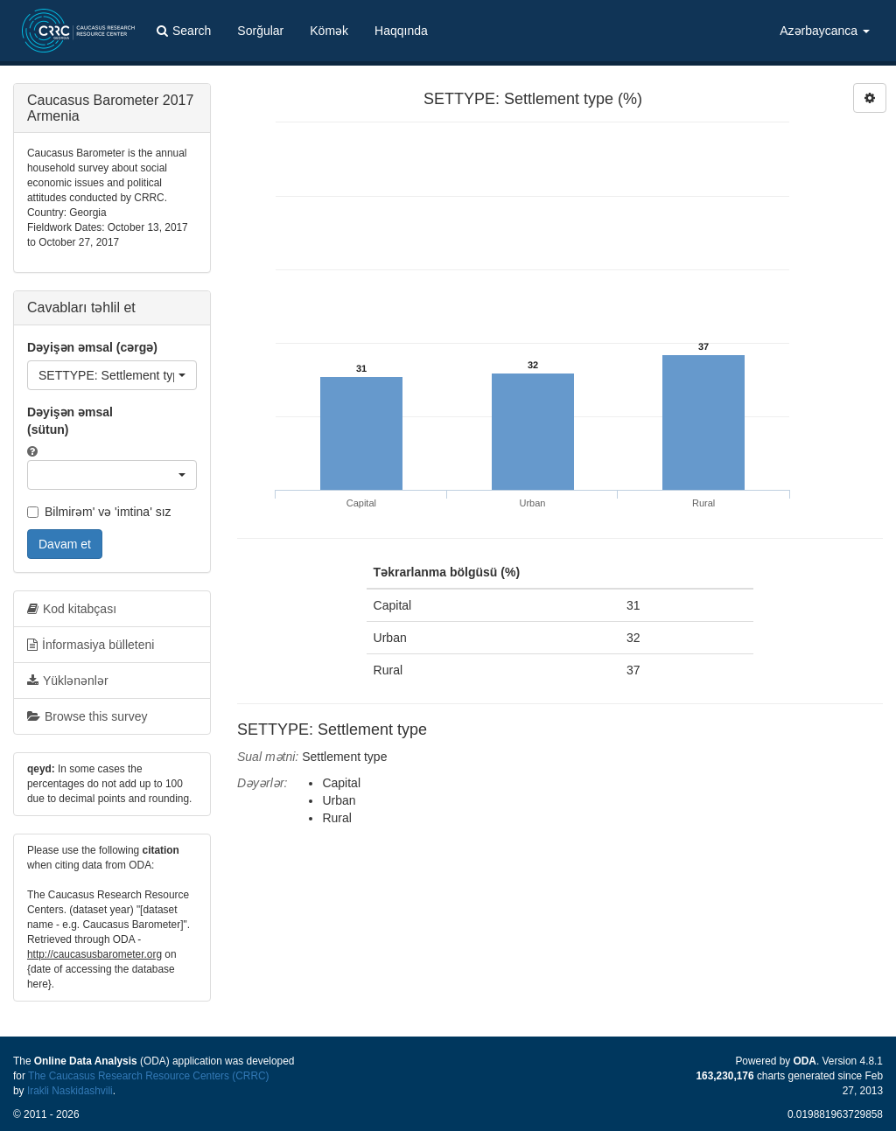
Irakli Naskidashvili (70, 1091)
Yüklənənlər (67, 681)
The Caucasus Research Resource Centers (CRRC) (149, 1076)
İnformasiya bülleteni (90, 645)
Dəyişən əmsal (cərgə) (92, 347)
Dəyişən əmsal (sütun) (70, 420)
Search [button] (184, 31)
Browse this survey (87, 716)
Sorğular (260, 31)
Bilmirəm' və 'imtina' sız (99, 512)
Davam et (64, 544)
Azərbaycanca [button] (825, 31)
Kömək (329, 31)
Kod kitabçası (71, 609)
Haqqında (401, 31)
